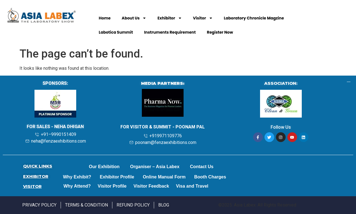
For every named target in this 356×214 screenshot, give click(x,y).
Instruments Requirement (170, 32)
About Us (134, 18)
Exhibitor (169, 18)
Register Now (220, 32)
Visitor (203, 18)
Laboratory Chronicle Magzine (254, 18)
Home (105, 18)
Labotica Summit (116, 32)
